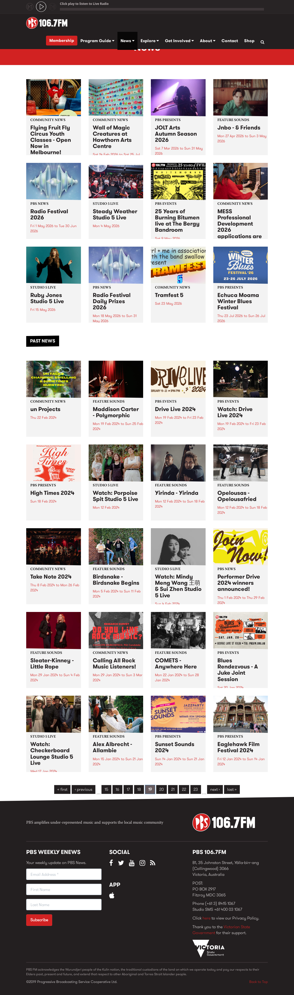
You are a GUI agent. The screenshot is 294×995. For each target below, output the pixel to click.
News (127, 41)
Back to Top (258, 981)
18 (139, 789)
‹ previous (83, 789)
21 (172, 789)
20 (161, 789)
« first (62, 789)
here (206, 918)
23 (196, 789)
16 (117, 789)
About (207, 41)
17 (128, 789)
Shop (249, 41)
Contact (230, 41)
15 (106, 789)
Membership (61, 40)
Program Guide (97, 41)
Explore (150, 41)
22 (184, 789)
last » (232, 789)
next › (215, 789)
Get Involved (179, 41)
